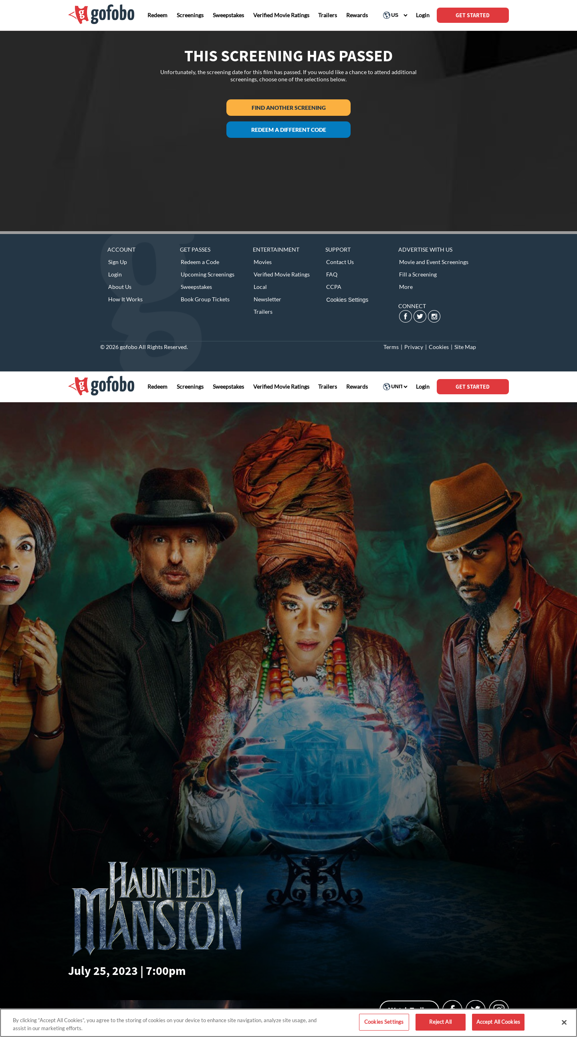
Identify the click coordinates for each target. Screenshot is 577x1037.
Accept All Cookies (498, 1022)
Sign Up (117, 261)
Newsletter (267, 299)
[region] (288, 1023)
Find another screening (289, 107)
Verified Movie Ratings (282, 274)
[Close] (564, 1022)
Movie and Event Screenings (433, 261)
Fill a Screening (418, 274)
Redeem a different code (288, 129)
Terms (391, 346)
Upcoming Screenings (207, 274)
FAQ (331, 274)
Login (115, 274)
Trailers (263, 311)
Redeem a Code (200, 261)
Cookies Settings (347, 300)
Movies (263, 261)
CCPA (333, 286)
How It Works (125, 299)
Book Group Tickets (205, 299)
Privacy (413, 346)
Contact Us (340, 261)
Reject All (440, 1022)
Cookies (439, 346)
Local (260, 286)
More (406, 286)
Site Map (465, 346)
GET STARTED (473, 15)
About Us (119, 286)
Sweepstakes (196, 286)
